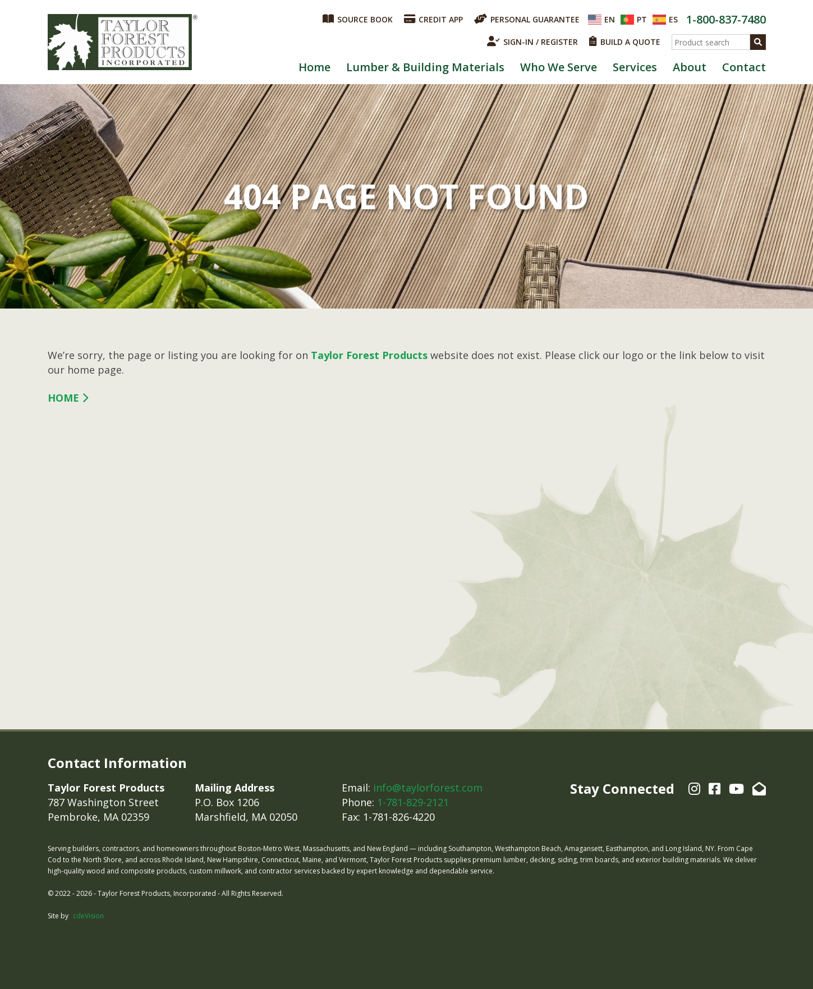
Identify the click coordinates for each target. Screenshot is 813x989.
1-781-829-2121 (413, 802)
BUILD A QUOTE (624, 41)
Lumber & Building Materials (425, 67)
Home (314, 67)
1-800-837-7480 (726, 19)
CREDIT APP (433, 19)
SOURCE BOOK (358, 19)
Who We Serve (558, 67)
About (689, 67)
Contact (744, 67)
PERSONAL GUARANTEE (527, 19)
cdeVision (88, 916)
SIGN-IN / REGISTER (532, 41)
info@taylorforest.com (428, 787)
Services (635, 67)
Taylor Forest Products (123, 42)
